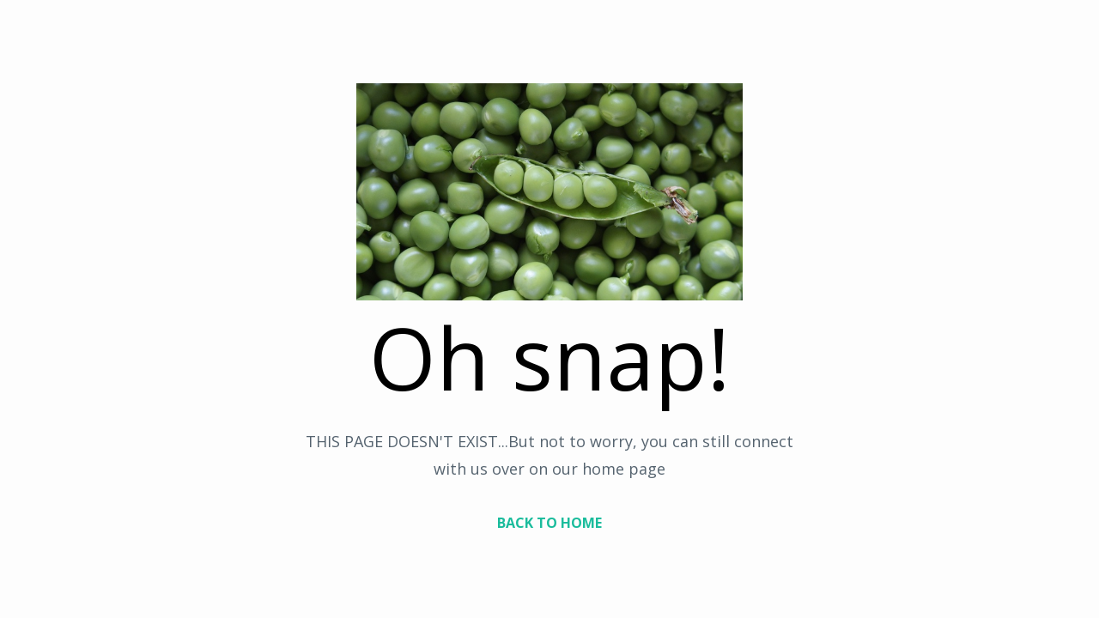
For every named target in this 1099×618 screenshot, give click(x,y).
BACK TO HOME (549, 522)
